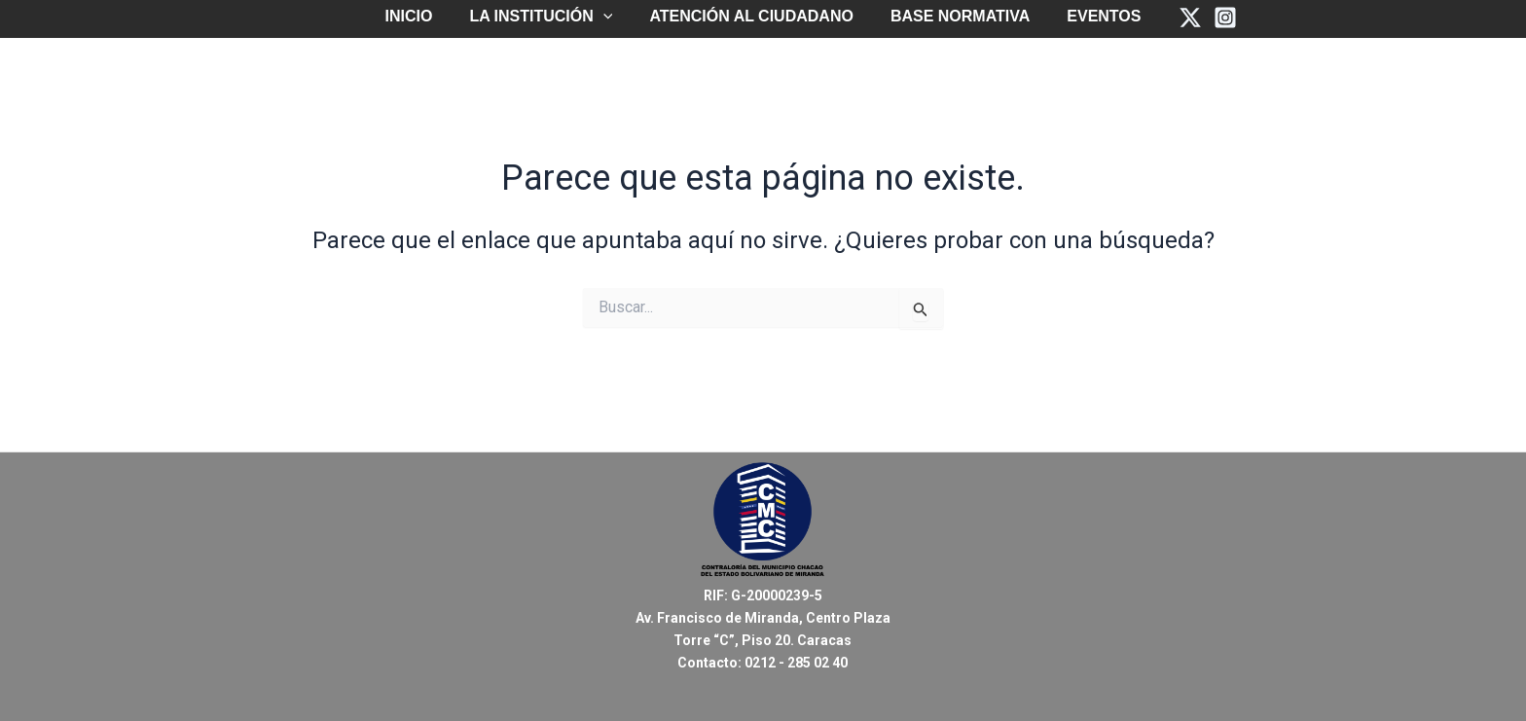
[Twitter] (1175, 17)
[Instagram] (1210, 17)
